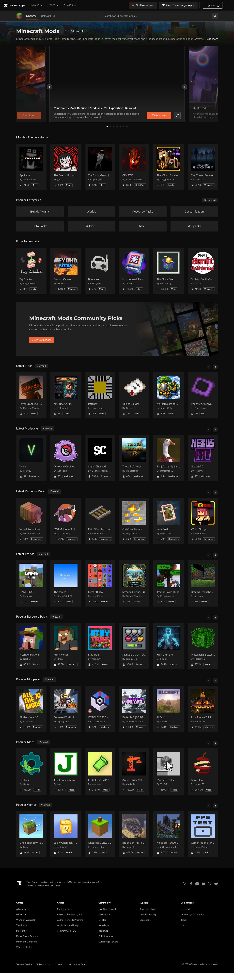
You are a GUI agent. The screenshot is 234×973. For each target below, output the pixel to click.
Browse (36, 5)
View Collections (41, 340)
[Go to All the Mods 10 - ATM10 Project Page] (31, 709)
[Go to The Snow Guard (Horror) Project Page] (100, 167)
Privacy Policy (43, 964)
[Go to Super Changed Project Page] (100, 458)
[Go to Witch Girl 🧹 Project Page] (203, 521)
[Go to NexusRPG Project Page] (203, 458)
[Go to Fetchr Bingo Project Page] (100, 583)
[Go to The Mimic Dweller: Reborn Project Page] (168, 167)
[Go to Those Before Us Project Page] (134, 458)
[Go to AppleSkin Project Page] (203, 771)
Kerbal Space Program (27, 936)
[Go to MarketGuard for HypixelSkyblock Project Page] (168, 395)
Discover (32, 15)
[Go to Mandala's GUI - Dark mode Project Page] (134, 646)
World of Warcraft (25, 920)
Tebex (184, 920)
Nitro (183, 925)
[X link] (210, 884)
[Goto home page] (14, 5)
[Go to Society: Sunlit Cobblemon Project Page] (203, 271)
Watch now (159, 115)
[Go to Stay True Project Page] (100, 646)
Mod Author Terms (77, 964)
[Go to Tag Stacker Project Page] (31, 271)
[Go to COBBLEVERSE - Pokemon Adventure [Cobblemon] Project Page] (100, 709)
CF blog (102, 920)
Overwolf (185, 909)
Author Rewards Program (70, 920)
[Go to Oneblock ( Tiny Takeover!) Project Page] (31, 834)
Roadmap (103, 931)
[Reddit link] (216, 884)
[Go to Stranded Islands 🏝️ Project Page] (134, 583)
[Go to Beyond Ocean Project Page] (65, 271)
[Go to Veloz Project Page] (31, 458)
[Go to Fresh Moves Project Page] (65, 646)
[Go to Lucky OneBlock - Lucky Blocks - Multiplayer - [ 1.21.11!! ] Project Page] (65, 834)
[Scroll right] (215, 367)
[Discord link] (203, 884)
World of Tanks (23, 947)
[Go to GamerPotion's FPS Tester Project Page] (203, 834)
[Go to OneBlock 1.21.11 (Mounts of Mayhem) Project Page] (100, 834)
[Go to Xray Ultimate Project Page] (168, 646)
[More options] (227, 5)
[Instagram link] (185, 884)
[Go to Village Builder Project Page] (134, 395)
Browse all (210, 200)
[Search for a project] (156, 16)
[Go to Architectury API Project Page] (134, 771)
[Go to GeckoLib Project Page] (31, 771)
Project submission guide (69, 914)
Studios (70, 5)
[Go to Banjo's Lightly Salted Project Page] (168, 458)
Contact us (145, 920)
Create (53, 5)
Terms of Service (24, 964)
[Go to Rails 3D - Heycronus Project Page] (100, 521)
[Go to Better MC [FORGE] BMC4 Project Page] (134, 709)
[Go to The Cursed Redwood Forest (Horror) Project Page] (203, 167)
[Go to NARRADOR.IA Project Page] (65, 395)
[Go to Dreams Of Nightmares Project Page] (203, 583)
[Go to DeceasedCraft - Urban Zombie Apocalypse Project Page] (65, 709)
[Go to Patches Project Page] (100, 395)
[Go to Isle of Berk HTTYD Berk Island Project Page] (134, 834)
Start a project (64, 909)
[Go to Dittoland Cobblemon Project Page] (65, 458)
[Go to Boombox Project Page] (100, 271)
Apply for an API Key (67, 925)
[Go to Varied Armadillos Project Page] (31, 521)
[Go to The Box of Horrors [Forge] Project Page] (65, 167)
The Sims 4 (21, 925)
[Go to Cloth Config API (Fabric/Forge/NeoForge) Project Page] (100, 771)
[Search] (215, 16)
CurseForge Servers (108, 942)
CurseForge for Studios (192, 914)
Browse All (48, 15)
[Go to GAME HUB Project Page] (31, 583)
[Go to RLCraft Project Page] (168, 709)
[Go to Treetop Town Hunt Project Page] (168, 583)
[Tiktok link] (191, 884)
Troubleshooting (148, 914)
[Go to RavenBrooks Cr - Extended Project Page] (31, 395)
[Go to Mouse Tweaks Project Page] (168, 771)
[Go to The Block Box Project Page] (168, 271)
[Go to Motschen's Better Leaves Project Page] (203, 646)
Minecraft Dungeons (26, 942)
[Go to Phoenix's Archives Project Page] (203, 395)
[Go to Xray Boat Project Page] (168, 521)
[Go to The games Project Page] (65, 583)
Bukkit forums (105, 936)
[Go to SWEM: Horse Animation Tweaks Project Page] (65, 521)
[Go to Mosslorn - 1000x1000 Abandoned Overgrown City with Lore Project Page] (168, 834)
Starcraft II (21, 931)
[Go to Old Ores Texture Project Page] (134, 521)
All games (21, 909)
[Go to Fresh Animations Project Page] (31, 646)
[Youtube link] (197, 884)
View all (41, 365)
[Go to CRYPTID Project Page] (134, 167)
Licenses (59, 964)
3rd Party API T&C (66, 931)
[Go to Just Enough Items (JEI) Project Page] (65, 771)
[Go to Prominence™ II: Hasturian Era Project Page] (203, 709)
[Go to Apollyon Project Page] (31, 167)
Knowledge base (148, 909)
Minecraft (21, 914)
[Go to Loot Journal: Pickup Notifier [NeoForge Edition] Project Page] (134, 271)
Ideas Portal (104, 914)
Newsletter (103, 925)
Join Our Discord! (107, 909)
